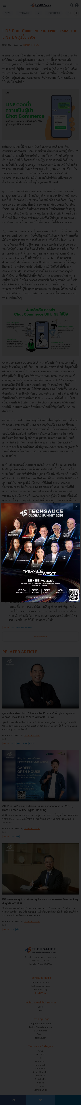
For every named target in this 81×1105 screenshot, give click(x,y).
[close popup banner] (76, 506)
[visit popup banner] (40, 552)
